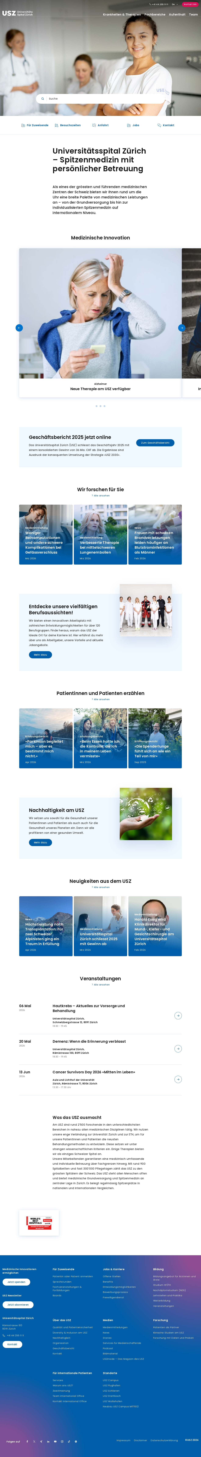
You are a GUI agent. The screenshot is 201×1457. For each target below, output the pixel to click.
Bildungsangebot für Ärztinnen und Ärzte (174, 1278)
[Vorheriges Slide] (19, 328)
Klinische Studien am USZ (168, 1332)
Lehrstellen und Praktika (167, 1295)
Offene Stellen (112, 1276)
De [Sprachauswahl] (175, 4)
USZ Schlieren (111, 1390)
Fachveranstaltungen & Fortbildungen (67, 1288)
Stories (107, 1337)
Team (193, 14)
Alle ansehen (100, 495)
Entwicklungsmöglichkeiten (119, 1286)
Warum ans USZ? (63, 1385)
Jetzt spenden (16, 1282)
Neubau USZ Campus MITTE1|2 (121, 1406)
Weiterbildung (161, 1300)
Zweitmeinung (61, 1390)
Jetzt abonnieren (18, 1304)
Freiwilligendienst (113, 1297)
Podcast (108, 1348)
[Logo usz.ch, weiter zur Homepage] (17, 14)
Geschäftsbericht (63, 1348)
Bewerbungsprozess (115, 1292)
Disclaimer (140, 1440)
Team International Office (68, 1396)
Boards (57, 1295)
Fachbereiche (155, 14)
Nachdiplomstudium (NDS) (169, 1290)
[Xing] (41, 1441)
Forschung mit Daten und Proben (173, 1337)
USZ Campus (111, 1380)
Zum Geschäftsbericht (155, 442)
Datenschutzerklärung (164, 1440)
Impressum (123, 1440)
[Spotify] (76, 1441)
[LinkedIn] (48, 1441)
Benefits (108, 1281)
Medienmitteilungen (115, 1327)
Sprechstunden (62, 1281)
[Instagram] (62, 1441)
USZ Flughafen (111, 1385)
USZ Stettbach (112, 1396)
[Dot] (96, 406)
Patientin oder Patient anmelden (73, 1276)
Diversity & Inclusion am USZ (70, 1332)
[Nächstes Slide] (181, 328)
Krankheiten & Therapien (122, 14)
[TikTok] (69, 1441)
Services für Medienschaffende (122, 1343)
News (106, 1332)
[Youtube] (55, 1441)
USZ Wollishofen (112, 1401)
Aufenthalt (177, 14)
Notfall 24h (190, 4)
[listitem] (35, 125)
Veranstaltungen (163, 1306)
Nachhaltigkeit (61, 1337)
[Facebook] (27, 1441)
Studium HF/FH (162, 1285)
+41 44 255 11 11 (15, 1335)
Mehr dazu (40, 654)
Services (58, 1380)
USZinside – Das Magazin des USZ (123, 1358)
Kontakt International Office (70, 1401)
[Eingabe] (100, 99)
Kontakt (12, 1344)
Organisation (61, 1343)
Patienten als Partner (166, 1327)
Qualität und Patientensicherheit (73, 1327)
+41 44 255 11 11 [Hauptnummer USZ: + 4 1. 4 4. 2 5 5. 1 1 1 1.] (158, 4)
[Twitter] (34, 1441)
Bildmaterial (110, 1353)
